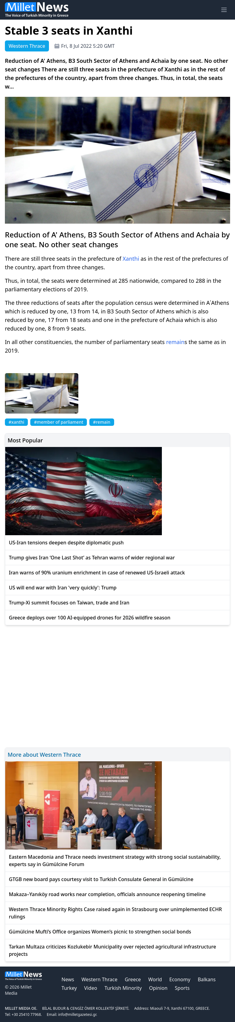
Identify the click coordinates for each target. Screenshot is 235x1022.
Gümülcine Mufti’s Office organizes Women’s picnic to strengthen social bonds (100, 931)
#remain (101, 422)
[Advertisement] (117, 685)
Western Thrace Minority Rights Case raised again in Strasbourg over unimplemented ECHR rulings (115, 913)
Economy (179, 979)
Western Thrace (99, 979)
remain (175, 342)
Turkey (69, 988)
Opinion (158, 988)
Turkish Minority (123, 988)
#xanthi (16, 422)
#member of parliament (58, 422)
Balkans (207, 979)
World (155, 979)
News (68, 979)
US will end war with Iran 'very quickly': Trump (63, 587)
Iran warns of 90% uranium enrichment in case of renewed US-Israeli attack (97, 572)
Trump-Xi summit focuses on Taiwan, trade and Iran (69, 602)
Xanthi (131, 258)
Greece (133, 979)
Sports (182, 988)
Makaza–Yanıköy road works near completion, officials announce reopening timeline (107, 894)
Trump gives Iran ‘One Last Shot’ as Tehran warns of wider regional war (92, 557)
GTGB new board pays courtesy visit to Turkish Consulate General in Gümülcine (101, 879)
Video (90, 988)
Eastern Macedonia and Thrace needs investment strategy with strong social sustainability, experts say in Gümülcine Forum (115, 861)
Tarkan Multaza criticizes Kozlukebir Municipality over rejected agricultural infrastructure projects (112, 950)
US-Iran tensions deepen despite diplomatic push (66, 542)
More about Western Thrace (44, 754)
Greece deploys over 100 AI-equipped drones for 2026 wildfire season (89, 617)
